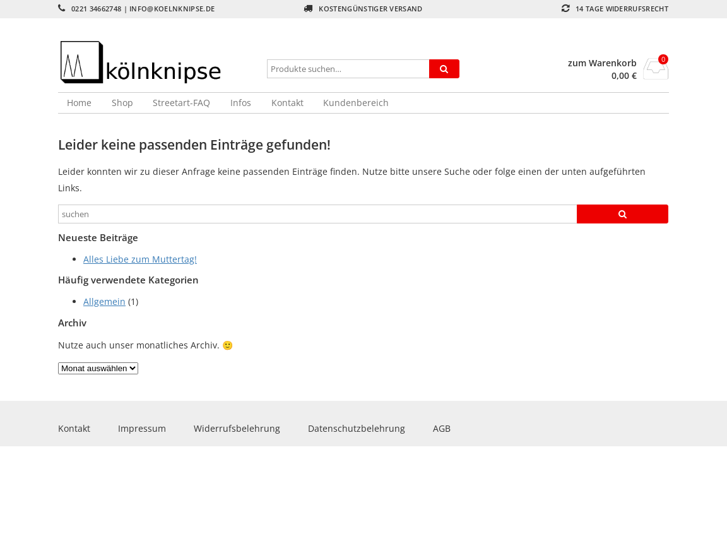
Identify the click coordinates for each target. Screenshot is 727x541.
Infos (240, 103)
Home (79, 103)
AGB (442, 428)
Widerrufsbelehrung (237, 428)
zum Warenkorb (602, 63)
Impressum (142, 428)
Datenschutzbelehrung (356, 428)
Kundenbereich (356, 103)
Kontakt (287, 103)
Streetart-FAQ (181, 103)
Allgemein (104, 301)
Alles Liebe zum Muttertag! (140, 259)
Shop (122, 103)
